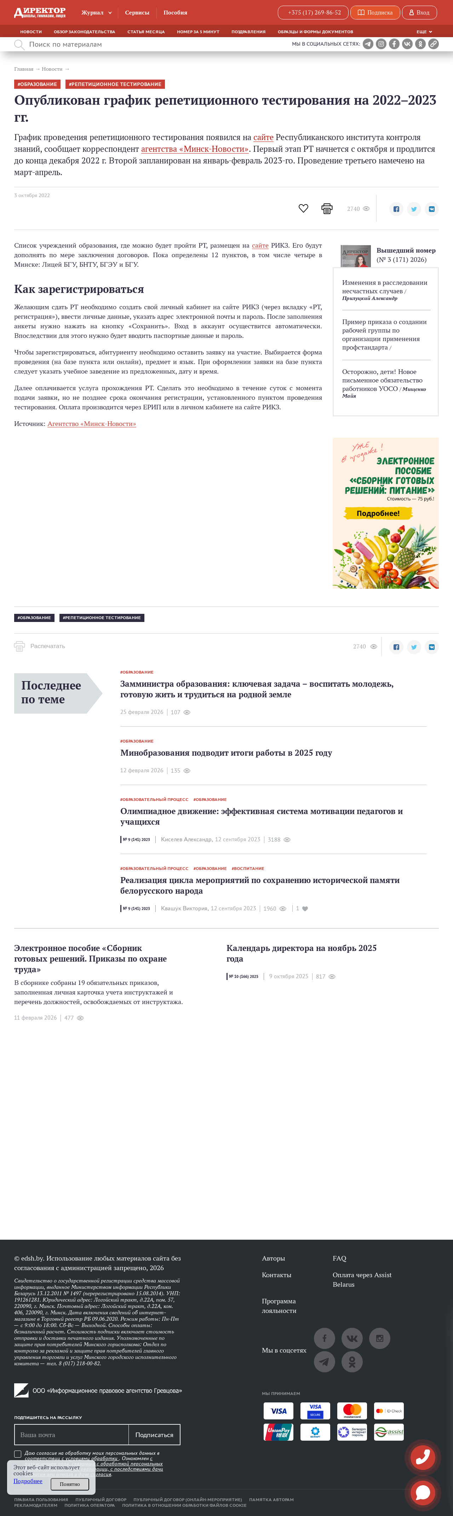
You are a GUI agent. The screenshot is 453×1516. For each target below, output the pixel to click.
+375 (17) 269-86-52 (314, 13)
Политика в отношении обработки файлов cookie (184, 1505)
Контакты (276, 1275)
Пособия (175, 13)
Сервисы (137, 13)
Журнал (92, 13)
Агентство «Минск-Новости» (91, 423)
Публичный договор (100, 1500)
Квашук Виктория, (185, 908)
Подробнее (27, 1481)
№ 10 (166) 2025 (243, 976)
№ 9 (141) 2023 (136, 839)
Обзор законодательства (84, 31)
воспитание (249, 868)
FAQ (339, 1258)
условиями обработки (92, 1458)
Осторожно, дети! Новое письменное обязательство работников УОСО (382, 380)
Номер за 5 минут (198, 31)
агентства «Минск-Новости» (195, 149)
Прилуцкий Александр (369, 298)
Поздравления (248, 31)
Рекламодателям (35, 1505)
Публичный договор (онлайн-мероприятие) (187, 1500)
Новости (31, 31)
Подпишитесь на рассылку (48, 1418)
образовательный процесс (155, 799)
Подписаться (154, 1435)
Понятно (70, 1484)
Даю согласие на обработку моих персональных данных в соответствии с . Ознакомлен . (94, 1464)
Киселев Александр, (187, 839)
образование (38, 84)
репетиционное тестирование (116, 84)
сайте (263, 137)
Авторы (273, 1258)
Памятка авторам (271, 1500)
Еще (422, 31)
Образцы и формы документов (315, 31)
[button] (396, 209)
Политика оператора (89, 1505)
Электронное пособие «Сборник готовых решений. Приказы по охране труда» (90, 958)
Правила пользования (41, 1500)
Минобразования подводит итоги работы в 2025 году (226, 752)
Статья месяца (146, 31)
